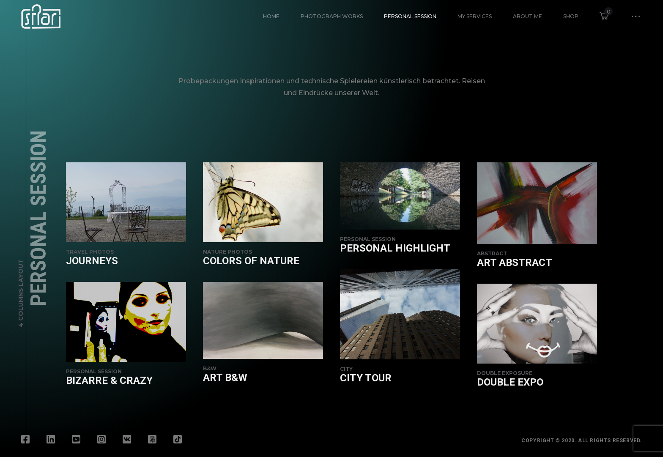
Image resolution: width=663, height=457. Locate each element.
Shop (570, 16)
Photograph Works (332, 16)
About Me (527, 16)
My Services (475, 16)
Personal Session (410, 16)
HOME (271, 16)
